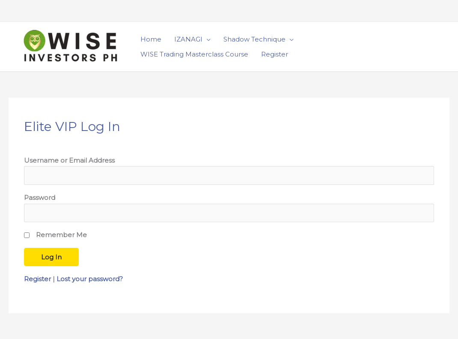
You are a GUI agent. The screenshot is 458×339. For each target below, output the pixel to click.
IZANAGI (188, 39)
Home (150, 39)
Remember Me (61, 235)
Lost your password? (90, 279)
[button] (426, 47)
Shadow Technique (254, 39)
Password (39, 197)
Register (274, 54)
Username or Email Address (69, 160)
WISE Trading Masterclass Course (194, 54)
